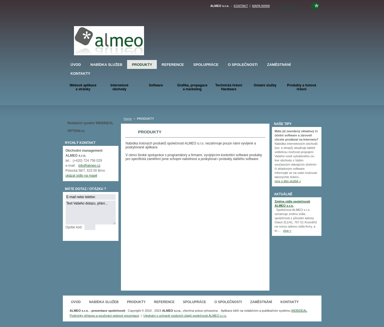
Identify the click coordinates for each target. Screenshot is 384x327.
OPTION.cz (76, 131)
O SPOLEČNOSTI (243, 65)
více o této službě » (288, 181)
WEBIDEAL (299, 310)
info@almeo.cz (89, 166)
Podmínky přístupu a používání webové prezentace (104, 315)
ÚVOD (76, 65)
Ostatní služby (265, 85)
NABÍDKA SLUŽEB (106, 65)
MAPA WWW (261, 6)
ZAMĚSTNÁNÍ (279, 65)
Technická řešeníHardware (228, 87)
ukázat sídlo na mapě (81, 176)
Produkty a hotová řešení (301, 87)
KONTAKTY (80, 73)
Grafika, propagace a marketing (192, 87)
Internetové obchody (119, 87)
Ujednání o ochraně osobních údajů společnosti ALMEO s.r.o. (185, 315)
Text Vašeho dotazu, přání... (91, 212)
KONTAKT (241, 6)
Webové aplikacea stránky (83, 87)
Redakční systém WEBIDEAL (90, 123)
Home (128, 118)
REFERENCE (173, 65)
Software (156, 85)
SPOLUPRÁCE (205, 65)
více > (287, 230)
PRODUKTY (142, 65)
